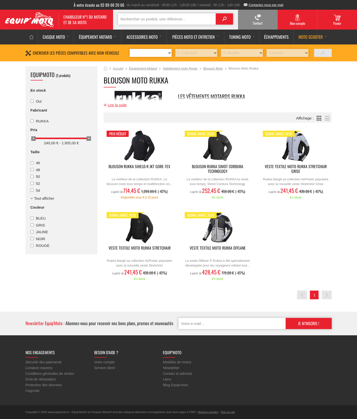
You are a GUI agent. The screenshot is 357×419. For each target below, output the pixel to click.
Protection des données (44, 385)
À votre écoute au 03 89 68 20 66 (99, 5)
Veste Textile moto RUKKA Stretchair (140, 248)
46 (38, 163)
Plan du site (228, 412)
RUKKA (42, 121)
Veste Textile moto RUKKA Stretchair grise (296, 169)
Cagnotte (33, 391)
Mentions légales (208, 412)
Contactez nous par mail (266, 5)
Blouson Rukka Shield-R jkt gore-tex (139, 166)
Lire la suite (117, 105)
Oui (39, 101)
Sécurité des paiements (44, 362)
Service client (104, 368)
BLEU (41, 218)
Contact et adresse (177, 374)
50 (38, 176)
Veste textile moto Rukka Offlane (218, 248)
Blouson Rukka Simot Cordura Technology (217, 169)
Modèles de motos (177, 362)
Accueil (105, 68)
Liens (167, 379)
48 (38, 169)
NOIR (40, 238)
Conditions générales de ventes (50, 374)
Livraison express (39, 368)
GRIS (40, 225)
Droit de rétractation (41, 379)
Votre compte (104, 362)
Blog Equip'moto (175, 385)
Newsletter (171, 368)
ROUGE (43, 245)
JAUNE (42, 232)
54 (38, 190)
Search (224, 19)
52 (38, 183)
